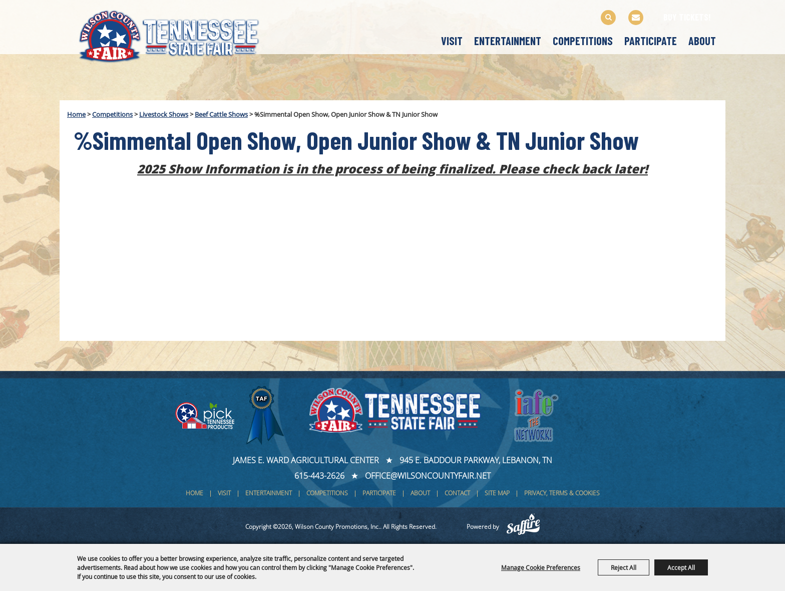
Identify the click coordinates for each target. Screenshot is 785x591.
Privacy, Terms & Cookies (562, 493)
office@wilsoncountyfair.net (428, 475)
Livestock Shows (163, 114)
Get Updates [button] (635, 17)
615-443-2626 (319, 475)
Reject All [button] (623, 567)
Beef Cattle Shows (221, 114)
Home (76, 114)
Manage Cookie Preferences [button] (540, 567)
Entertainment (507, 40)
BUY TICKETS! (687, 17)
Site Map (497, 493)
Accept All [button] (681, 567)
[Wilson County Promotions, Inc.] (179, 34)
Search (608, 17)
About (702, 40)
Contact (457, 493)
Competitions (583, 40)
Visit (452, 40)
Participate (650, 40)
